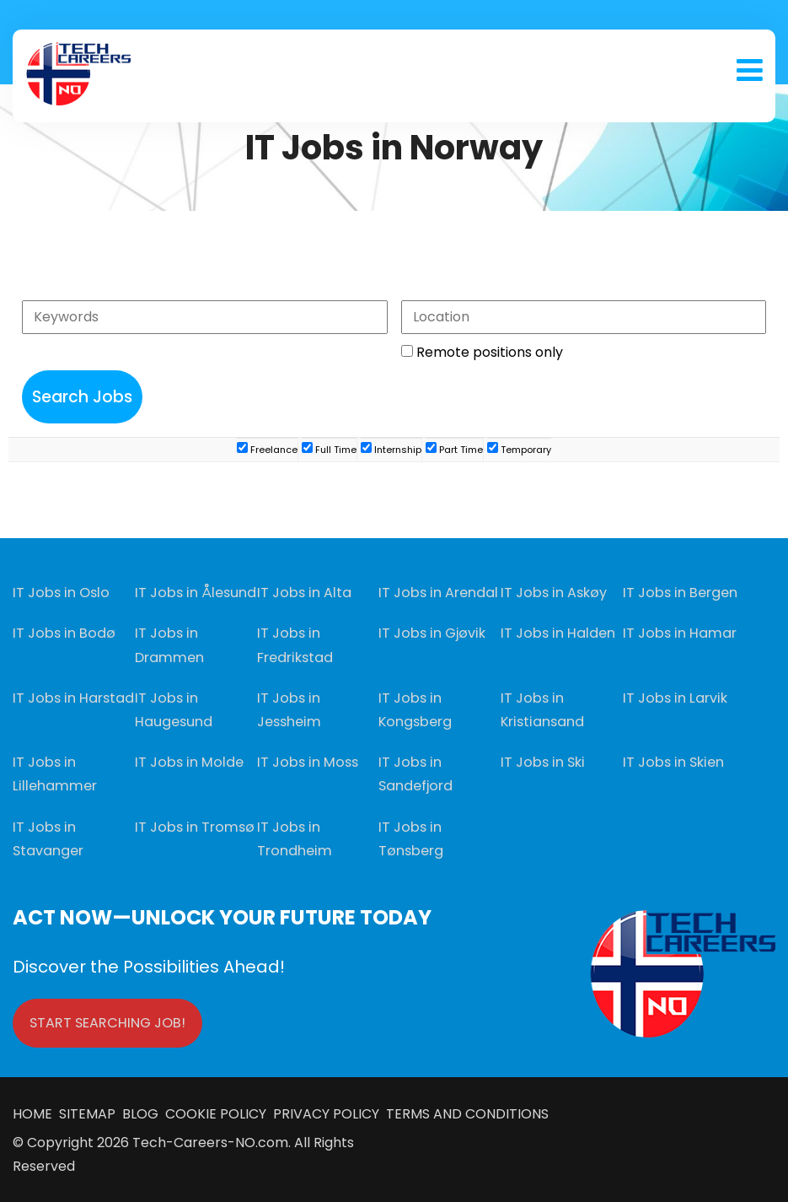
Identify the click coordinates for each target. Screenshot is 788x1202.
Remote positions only (489, 352)
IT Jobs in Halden (556, 633)
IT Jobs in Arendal (437, 592)
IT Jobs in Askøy (553, 592)
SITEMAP (90, 1112)
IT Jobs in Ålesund (193, 592)
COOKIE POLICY (216, 1112)
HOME (36, 1112)
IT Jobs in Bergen (679, 592)
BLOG (142, 1112)
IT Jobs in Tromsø (193, 825)
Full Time (329, 449)
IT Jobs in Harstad (72, 697)
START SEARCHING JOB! (107, 1021)
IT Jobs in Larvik (674, 697)
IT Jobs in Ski (542, 761)
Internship (391, 449)
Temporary (519, 449)
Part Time (454, 449)
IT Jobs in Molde (187, 761)
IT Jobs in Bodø (62, 633)
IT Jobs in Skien (672, 761)
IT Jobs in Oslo (60, 592)
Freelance (267, 449)
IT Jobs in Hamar (678, 633)
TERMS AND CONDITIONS (464, 1112)
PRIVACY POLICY (324, 1112)
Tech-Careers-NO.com (210, 1141)
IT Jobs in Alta (303, 592)
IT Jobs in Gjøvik (430, 633)
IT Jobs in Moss (306, 761)
